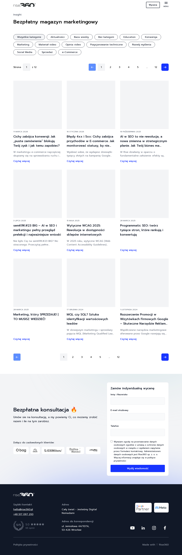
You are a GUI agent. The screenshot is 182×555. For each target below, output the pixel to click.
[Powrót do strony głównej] (91, 494)
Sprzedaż (47, 52)
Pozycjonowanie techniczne (106, 44)
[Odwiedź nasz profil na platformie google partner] (143, 507)
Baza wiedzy (81, 37)
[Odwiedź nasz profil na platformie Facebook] (165, 528)
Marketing (23, 44)
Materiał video (47, 44)
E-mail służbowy (138, 414)
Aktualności (58, 37)
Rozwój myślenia (141, 44)
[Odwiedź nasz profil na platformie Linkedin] (143, 528)
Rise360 (164, 545)
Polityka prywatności (25, 545)
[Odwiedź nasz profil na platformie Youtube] (132, 528)
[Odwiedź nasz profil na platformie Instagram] (154, 528)
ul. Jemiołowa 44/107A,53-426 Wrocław (75, 528)
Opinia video (73, 44)
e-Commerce (70, 52)
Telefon (138, 430)
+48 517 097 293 (23, 514)
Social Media (24, 52)
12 (156, 67)
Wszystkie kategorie (29, 37)
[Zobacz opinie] (28, 526)
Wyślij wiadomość (137, 468)
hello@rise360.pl (23, 509)
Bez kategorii (106, 37)
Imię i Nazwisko (138, 399)
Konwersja (151, 37)
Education (129, 37)
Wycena (153, 5)
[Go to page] (26, 67)
